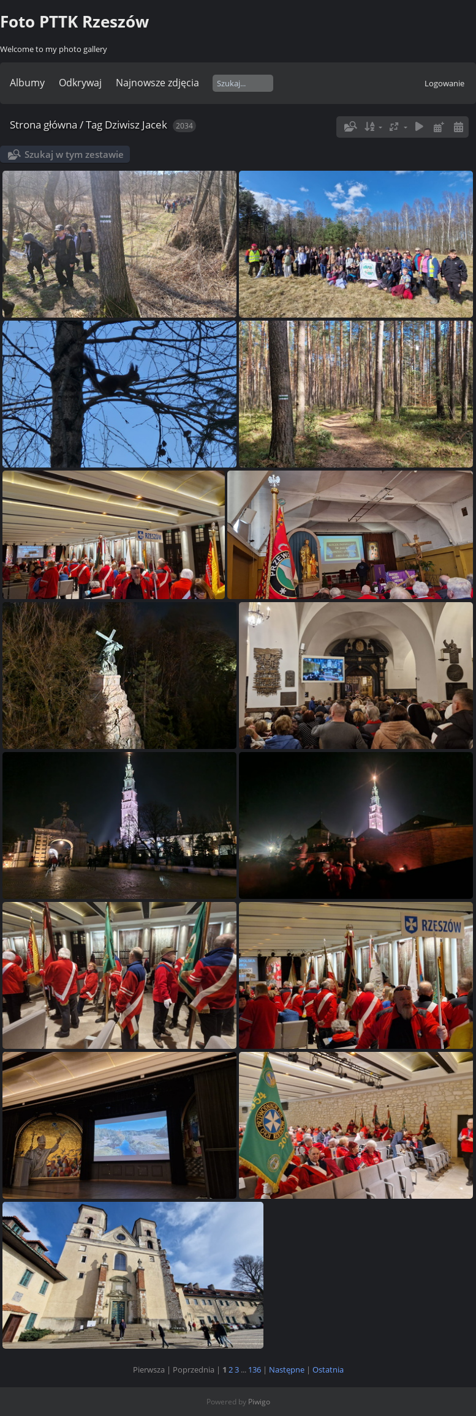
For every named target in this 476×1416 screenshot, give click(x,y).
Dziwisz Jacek (136, 124)
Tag (94, 124)
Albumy (27, 82)
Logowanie (444, 83)
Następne (286, 1369)
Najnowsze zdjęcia (157, 82)
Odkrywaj (80, 82)
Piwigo (259, 1401)
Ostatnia (328, 1369)
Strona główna (43, 124)
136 (254, 1369)
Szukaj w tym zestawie (74, 154)
